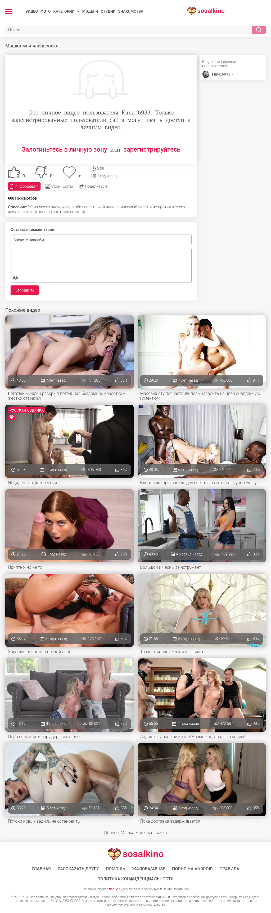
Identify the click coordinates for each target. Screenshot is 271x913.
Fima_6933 (221, 74)
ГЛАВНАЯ (41, 869)
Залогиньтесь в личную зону (64, 149)
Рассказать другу (78, 869)
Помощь (115, 869)
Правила (230, 869)
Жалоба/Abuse (148, 869)
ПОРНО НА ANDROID (192, 869)
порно (113, 889)
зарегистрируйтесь (151, 149)
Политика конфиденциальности (135, 879)
